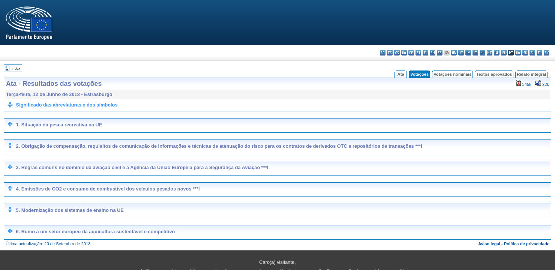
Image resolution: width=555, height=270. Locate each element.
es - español (390, 53)
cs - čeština (397, 53)
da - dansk (404, 53)
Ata (401, 74)
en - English (432, 53)
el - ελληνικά (425, 53)
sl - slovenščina (532, 53)
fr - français (439, 53)
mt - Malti (489, 53)
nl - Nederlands (497, 53)
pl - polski (504, 53)
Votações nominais (452, 74)
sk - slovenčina (525, 53)
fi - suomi (539, 53)
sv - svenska (546, 53)
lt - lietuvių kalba (475, 53)
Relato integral (531, 74)
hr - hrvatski (454, 53)
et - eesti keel (418, 53)
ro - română (518, 53)
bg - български (383, 53)
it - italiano (461, 53)
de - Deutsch (411, 53)
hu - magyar (482, 53)
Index (16, 68)
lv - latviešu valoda (468, 53)
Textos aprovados (494, 74)
